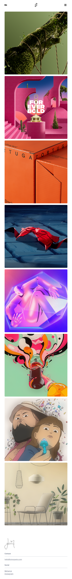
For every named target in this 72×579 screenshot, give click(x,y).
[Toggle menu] (65, 5)
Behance (8, 571)
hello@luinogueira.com (13, 559)
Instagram (9, 574)
